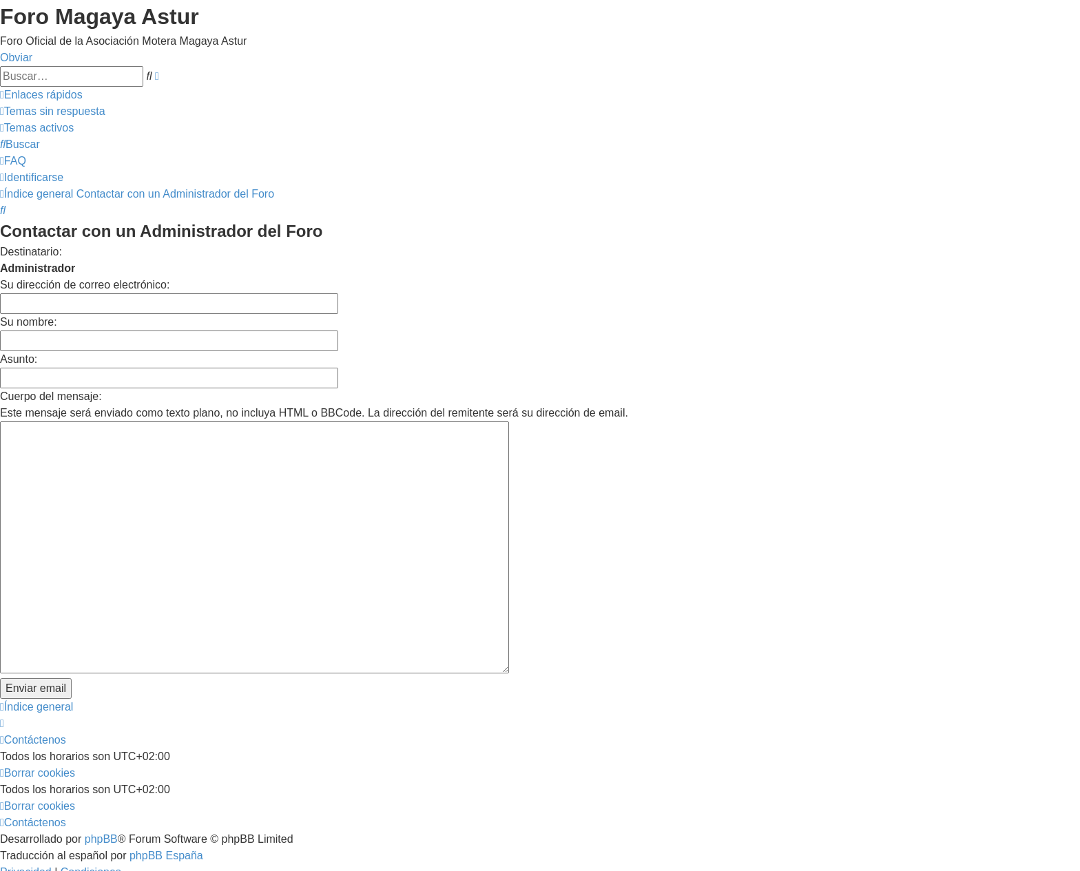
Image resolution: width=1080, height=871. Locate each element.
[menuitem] (52, 111)
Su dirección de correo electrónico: (84, 285)
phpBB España (166, 777)
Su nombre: (28, 322)
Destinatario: (31, 252)
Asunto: (18, 359)
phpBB (101, 760)
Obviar (16, 57)
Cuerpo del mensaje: (51, 396)
